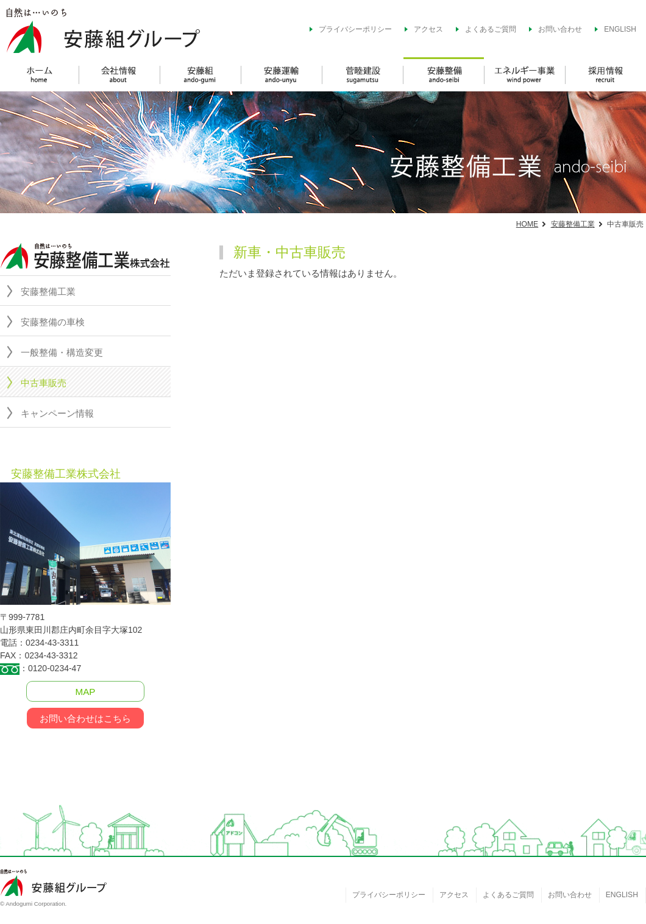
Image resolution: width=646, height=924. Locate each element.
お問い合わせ (560, 29)
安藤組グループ (128, 29)
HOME (527, 224)
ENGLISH (620, 29)
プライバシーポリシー (355, 29)
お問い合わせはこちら (85, 718)
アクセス (428, 29)
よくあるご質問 (490, 29)
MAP (86, 691)
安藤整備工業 (573, 224)
